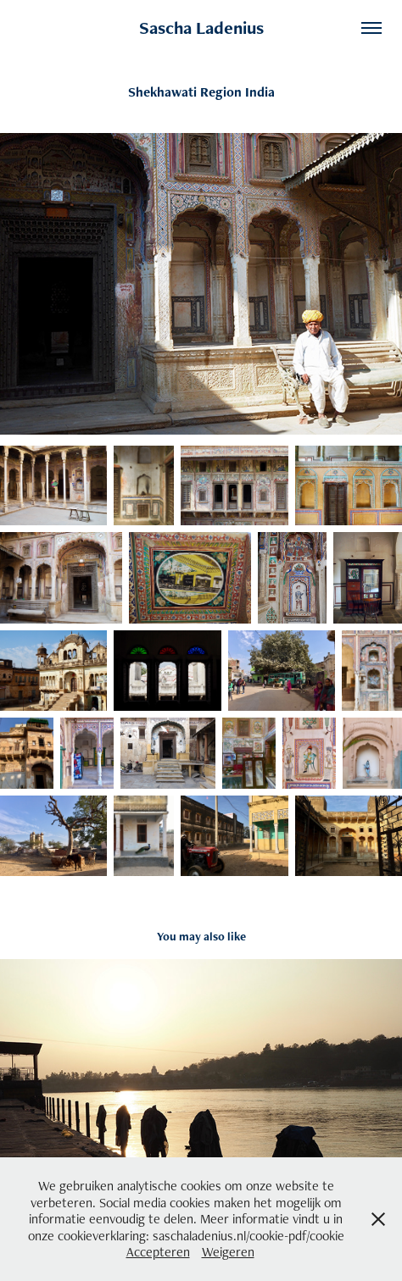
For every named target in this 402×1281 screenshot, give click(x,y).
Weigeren (228, 1252)
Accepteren (158, 1252)
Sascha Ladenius (201, 27)
